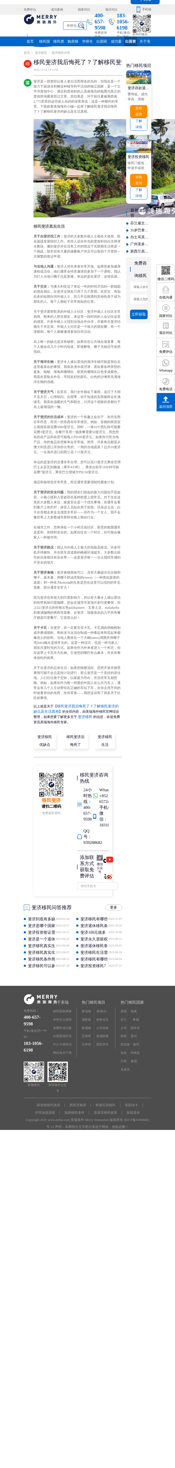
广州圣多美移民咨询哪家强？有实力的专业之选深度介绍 (140, 240)
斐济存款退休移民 (139, 87)
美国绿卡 (131, 1103)
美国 (124, 1008)
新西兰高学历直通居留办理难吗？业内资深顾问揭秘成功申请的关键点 (140, 247)
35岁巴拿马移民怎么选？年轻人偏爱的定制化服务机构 (140, 227)
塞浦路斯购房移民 (102, 1034)
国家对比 (83, 9)
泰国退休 (133, 1111)
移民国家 (44, 42)
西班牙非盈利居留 (102, 1042)
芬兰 (124, 1016)
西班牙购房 (77, 1103)
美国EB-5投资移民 (102, 1010)
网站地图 (57, 1050)
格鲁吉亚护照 (102, 1018)
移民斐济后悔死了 (75, 739)
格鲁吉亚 (124, 1034)
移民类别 (59, 42)
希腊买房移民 (105, 1103)
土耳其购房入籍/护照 (102, 1026)
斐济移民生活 (105, 739)
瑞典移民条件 (74, 1111)
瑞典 (134, 1008)
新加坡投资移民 (86, 1010)
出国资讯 (131, 42)
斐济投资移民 (138, 155)
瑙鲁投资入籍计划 (86, 1018)
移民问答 (67, 1042)
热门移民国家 (132, 1000)
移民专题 (67, 1034)
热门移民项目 (93, 1000)
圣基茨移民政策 (105, 1111)
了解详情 (139, 123)
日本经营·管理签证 (87, 1042)
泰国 (134, 1056)
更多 (114, 906)
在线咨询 (139, 110)
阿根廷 (135, 1048)
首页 (30, 41)
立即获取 (138, 309)
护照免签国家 (45, 1111)
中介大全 (57, 1042)
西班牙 (135, 1024)
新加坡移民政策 (48, 1103)
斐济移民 (40, 52)
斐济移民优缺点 (45, 739)
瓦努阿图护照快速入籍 (86, 1034)
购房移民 (73, 42)
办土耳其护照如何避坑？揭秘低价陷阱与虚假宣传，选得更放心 (140, 234)
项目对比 (109, 9)
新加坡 (125, 1040)
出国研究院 (102, 42)
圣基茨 (125, 1064)
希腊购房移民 (86, 1026)
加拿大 (124, 1050)
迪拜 (136, 1040)
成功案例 (56, 9)
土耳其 (124, 1026)
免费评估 (30, 9)
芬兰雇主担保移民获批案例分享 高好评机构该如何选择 (140, 220)
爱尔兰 (134, 1034)
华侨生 (87, 41)
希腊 (136, 1016)
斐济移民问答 (61, 52)
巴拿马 (124, 1058)
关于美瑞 (145, 42)
